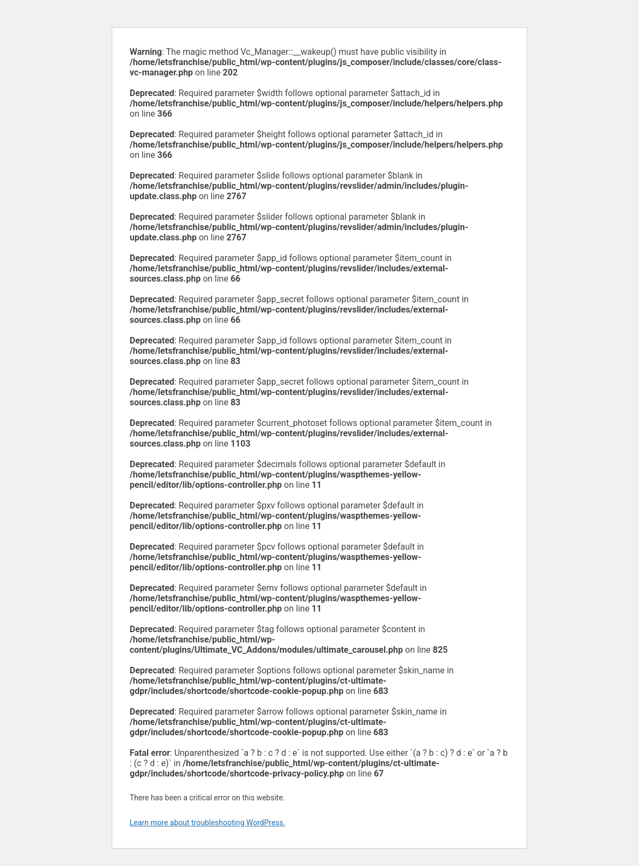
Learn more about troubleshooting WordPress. (207, 822)
